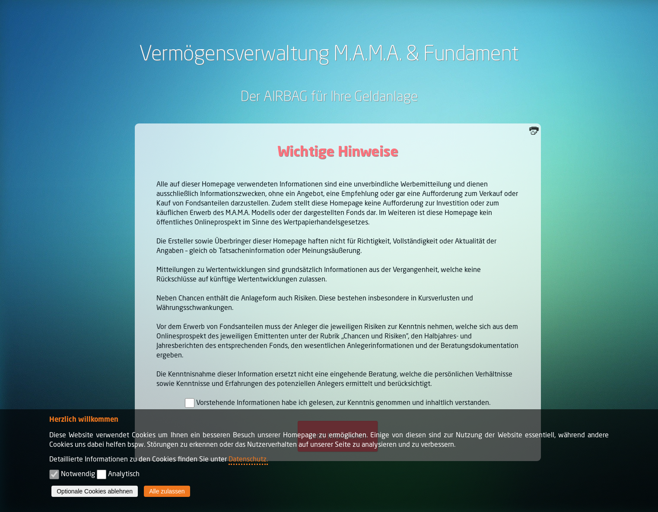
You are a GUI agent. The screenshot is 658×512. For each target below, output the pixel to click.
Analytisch (124, 473)
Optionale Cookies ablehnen (95, 491)
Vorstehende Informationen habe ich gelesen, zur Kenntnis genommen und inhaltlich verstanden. (343, 402)
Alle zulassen (167, 491)
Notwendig (78, 473)
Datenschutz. (248, 459)
